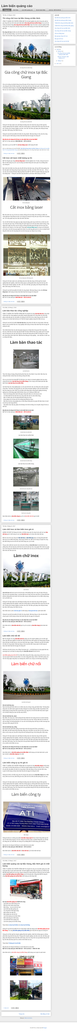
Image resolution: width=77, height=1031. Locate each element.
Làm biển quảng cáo (27, 10)
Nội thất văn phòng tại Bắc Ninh (62, 17)
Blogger (45, 1027)
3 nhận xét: (6, 1008)
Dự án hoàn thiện (40, 10)
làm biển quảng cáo (12, 901)
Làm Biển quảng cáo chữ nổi (10, 655)
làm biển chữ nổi (29, 516)
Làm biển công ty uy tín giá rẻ (15, 763)
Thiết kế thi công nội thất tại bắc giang (64, 25)
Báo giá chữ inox (59, 38)
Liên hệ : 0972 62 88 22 (55, 10)
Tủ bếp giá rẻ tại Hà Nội (15, 943)
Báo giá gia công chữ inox (61, 36)
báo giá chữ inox (33, 610)
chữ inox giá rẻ (18, 610)
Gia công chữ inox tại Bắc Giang (63, 30)
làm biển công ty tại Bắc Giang (19, 952)
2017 (57, 63)
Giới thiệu (15, 10)
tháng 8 (60, 51)
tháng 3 (60, 60)
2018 (57, 49)
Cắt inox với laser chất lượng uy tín (17, 158)
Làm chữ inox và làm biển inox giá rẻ (18, 529)
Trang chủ (7, 10)
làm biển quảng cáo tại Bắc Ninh (20, 752)
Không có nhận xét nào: (9, 153)
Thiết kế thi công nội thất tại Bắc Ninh (64, 23)
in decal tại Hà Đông (25, 925)
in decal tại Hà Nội (13, 925)
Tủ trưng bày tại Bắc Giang (11, 149)
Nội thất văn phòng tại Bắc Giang (63, 20)
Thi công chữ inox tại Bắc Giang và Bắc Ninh (21, 18)
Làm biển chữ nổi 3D (11, 636)
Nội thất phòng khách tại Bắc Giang (29, 148)
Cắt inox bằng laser (59, 33)
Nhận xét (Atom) (28, 1018)
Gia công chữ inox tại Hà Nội (62, 41)
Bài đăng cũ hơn (45, 1014)
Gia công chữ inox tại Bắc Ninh (62, 28)
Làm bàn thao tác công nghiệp (15, 311)
